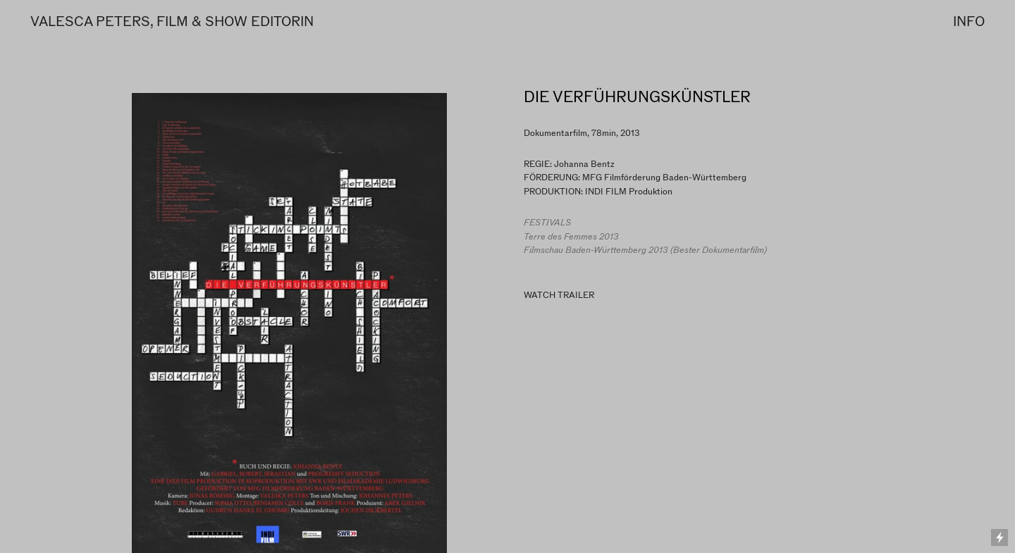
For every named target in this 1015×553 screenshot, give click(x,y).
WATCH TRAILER (559, 295)
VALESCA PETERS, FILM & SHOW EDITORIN (172, 21)
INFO (969, 21)
